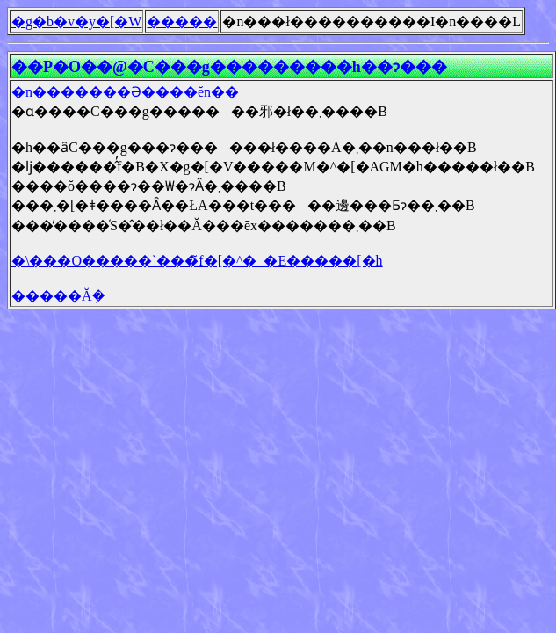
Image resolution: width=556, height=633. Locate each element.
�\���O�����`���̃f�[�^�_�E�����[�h (197, 260)
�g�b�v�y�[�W (76, 21)
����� (182, 21)
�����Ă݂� (58, 295)
